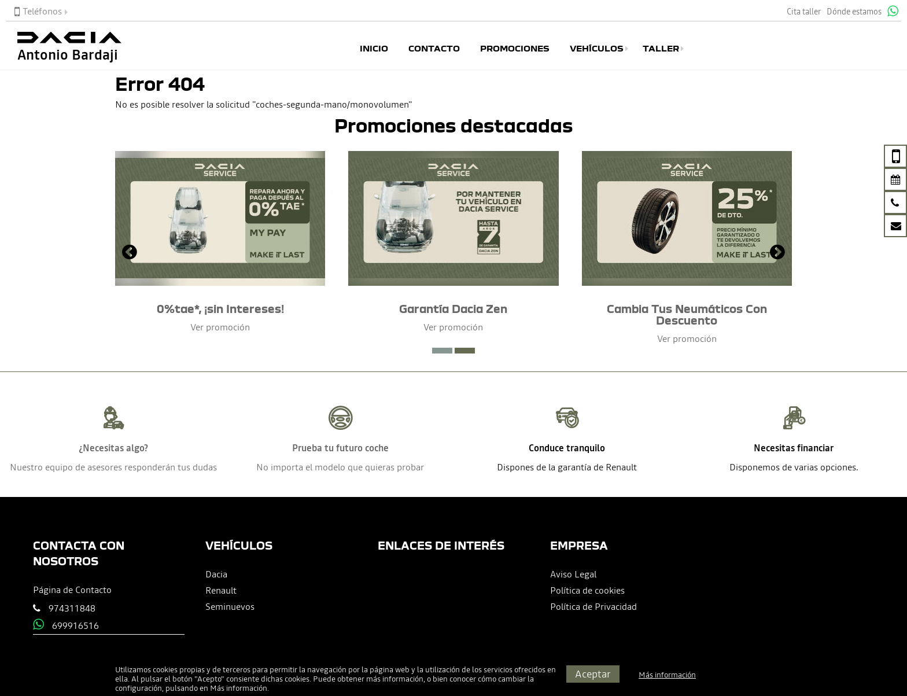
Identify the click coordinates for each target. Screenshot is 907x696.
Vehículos (597, 48)
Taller (661, 48)
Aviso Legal (573, 574)
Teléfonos (38, 11)
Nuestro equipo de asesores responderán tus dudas (113, 467)
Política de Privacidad (593, 606)
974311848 (72, 608)
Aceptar (593, 673)
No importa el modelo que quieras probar (340, 467)
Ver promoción (220, 327)
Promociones (515, 48)
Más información (238, 688)
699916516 (75, 625)
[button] (442, 350)
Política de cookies (587, 590)
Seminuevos (230, 606)
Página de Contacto (72, 589)
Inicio (374, 48)
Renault (221, 590)
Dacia (216, 574)
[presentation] (129, 253)
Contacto (434, 48)
